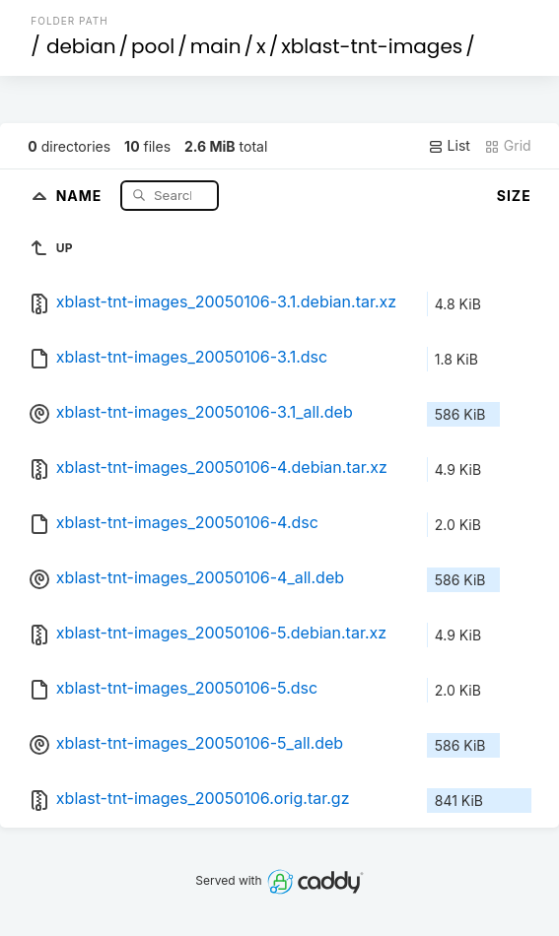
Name (81, 194)
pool (153, 46)
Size (514, 195)
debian (81, 46)
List (449, 146)
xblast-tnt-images (371, 46)
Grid (507, 146)
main (216, 46)
